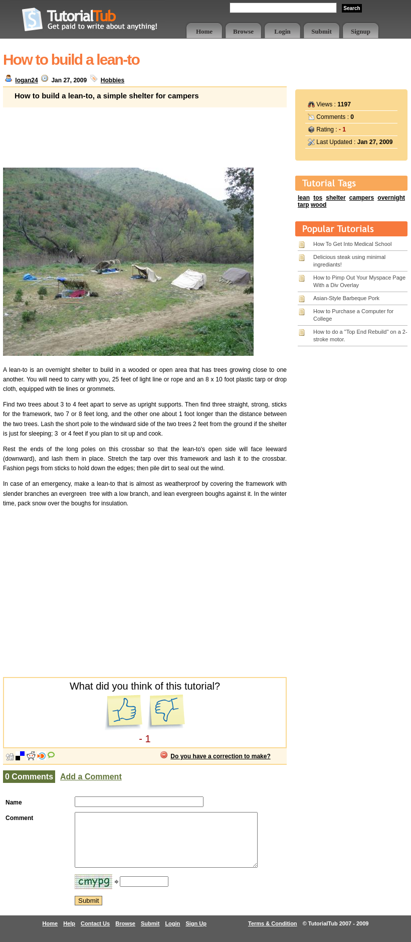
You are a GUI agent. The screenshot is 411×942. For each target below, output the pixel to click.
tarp (303, 204)
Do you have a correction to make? (220, 756)
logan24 (26, 80)
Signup (360, 31)
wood (318, 204)
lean (304, 197)
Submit (321, 31)
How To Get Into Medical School (352, 244)
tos (317, 197)
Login (282, 31)
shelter (335, 197)
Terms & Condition (272, 934)
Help (69, 934)
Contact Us (95, 934)
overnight (391, 197)
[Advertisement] (145, 132)
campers (361, 197)
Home (204, 31)
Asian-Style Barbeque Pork (346, 298)
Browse (243, 31)
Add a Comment (91, 776)
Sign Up (196, 934)
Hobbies (112, 80)
